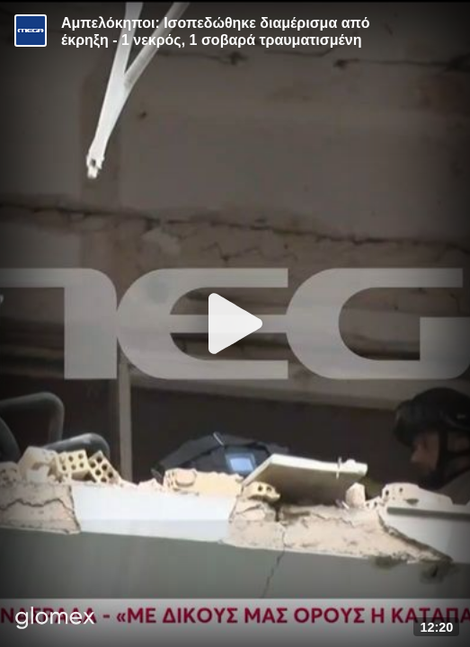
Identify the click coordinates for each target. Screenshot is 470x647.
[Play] (235, 323)
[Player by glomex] (55, 619)
